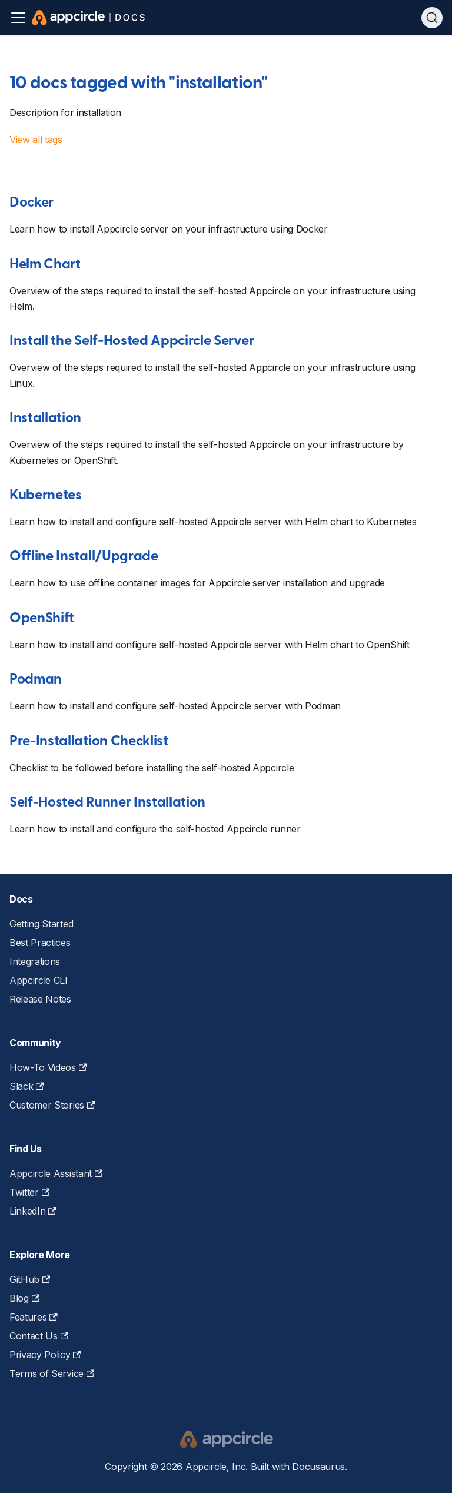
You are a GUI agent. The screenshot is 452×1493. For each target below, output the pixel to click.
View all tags (35, 139)
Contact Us (38, 1336)
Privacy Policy (45, 1355)
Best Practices (40, 942)
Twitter (29, 1192)
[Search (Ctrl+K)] (432, 17)
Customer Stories (52, 1105)
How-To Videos (48, 1067)
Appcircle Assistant (55, 1173)
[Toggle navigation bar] (18, 17)
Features (33, 1317)
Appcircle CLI (38, 980)
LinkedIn (32, 1211)
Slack (26, 1086)
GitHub (29, 1279)
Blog (24, 1298)
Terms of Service (51, 1373)
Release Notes (40, 999)
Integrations (34, 961)
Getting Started (41, 924)
